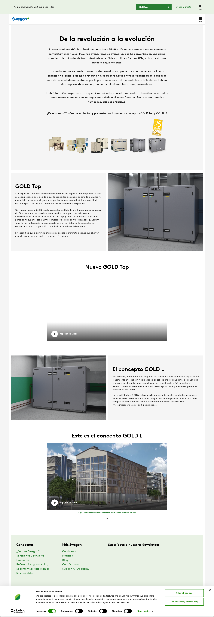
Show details (143, 611)
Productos (22, 565)
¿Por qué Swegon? (28, 556)
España (181, 18)
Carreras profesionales (162, 18)
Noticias (67, 561)
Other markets (183, 7)
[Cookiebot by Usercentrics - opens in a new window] (18, 612)
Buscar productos (113, 17)
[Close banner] (210, 591)
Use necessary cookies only (184, 602)
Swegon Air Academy (75, 574)
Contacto (195, 18)
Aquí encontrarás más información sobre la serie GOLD (107, 518)
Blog (65, 565)
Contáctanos (70, 569)
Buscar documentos (138, 18)
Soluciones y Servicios (30, 561)
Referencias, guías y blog (32, 569)
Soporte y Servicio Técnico (33, 574)
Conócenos (69, 556)
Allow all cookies (184, 593)
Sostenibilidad (25, 578)
